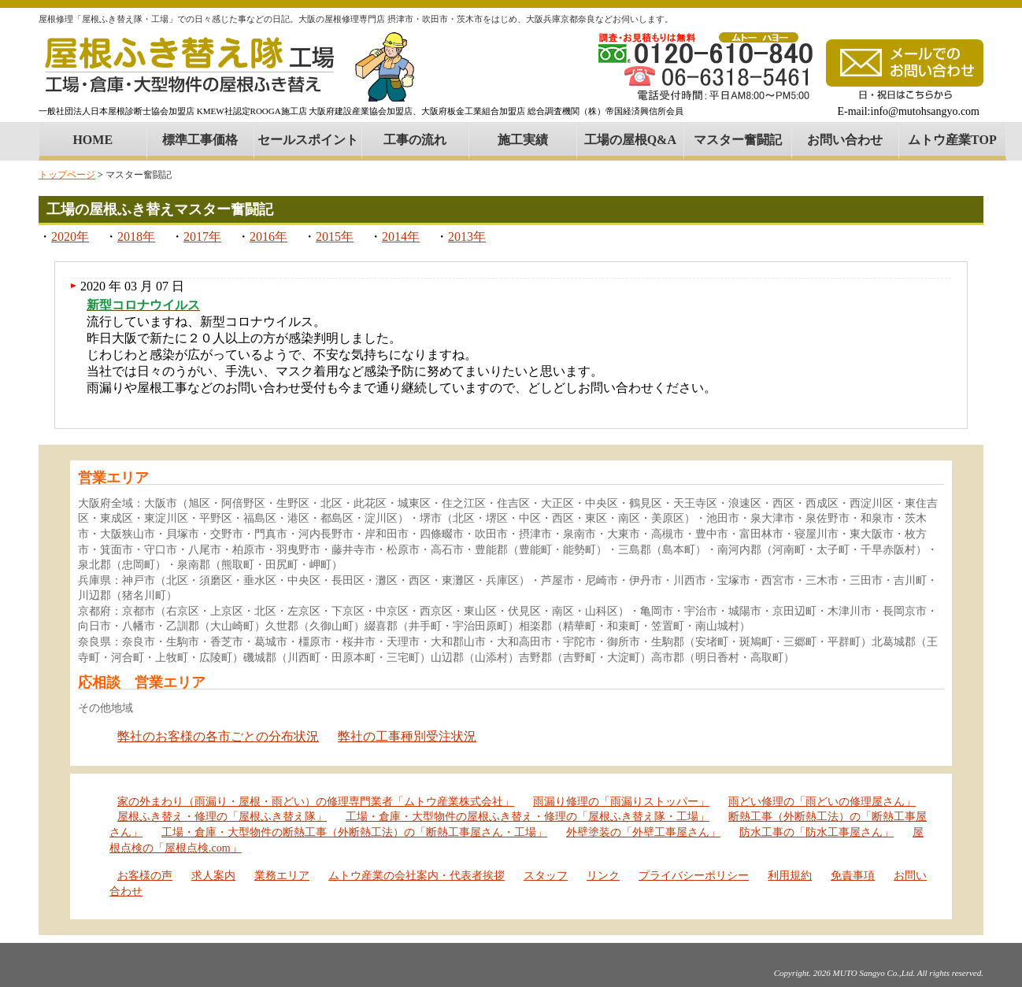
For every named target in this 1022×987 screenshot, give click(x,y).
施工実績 (523, 139)
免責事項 (853, 876)
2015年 (335, 236)
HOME (92, 139)
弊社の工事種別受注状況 (407, 736)
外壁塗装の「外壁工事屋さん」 (643, 832)
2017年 (202, 236)
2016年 (268, 236)
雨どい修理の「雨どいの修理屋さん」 (822, 802)
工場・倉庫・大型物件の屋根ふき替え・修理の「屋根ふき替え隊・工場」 (527, 817)
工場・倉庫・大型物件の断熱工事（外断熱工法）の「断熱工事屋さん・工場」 (354, 832)
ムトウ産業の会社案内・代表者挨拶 (416, 876)
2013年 (467, 236)
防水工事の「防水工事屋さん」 (816, 832)
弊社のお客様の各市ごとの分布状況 (218, 736)
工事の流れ (414, 139)
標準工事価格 (200, 139)
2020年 (70, 236)
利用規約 (790, 876)
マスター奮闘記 (738, 139)
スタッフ (546, 876)
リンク (603, 876)
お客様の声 (144, 876)
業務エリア (281, 876)
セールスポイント (307, 139)
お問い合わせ (845, 139)
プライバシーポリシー (694, 876)
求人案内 (213, 876)
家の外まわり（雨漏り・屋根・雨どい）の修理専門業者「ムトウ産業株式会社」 (315, 802)
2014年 (401, 236)
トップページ (67, 174)
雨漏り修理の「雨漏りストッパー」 (621, 802)
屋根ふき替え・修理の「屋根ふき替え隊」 (222, 817)
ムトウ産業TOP (952, 139)
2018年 (136, 236)
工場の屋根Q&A (630, 139)
